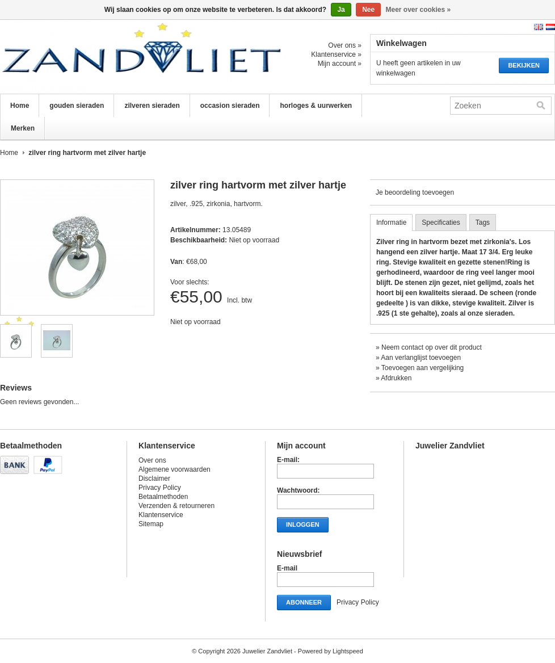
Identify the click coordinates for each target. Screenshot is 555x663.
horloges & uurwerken (316, 106)
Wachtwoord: (298, 490)
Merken (23, 128)
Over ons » (344, 45)
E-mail (287, 568)
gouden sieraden (76, 106)
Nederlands (550, 27)
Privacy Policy (159, 488)
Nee (368, 10)
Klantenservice (160, 515)
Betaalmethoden (163, 497)
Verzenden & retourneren (176, 506)
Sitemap (150, 524)
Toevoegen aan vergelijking (422, 368)
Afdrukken (396, 378)
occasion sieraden (230, 106)
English (538, 27)
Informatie (391, 222)
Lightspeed (348, 651)
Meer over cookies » (418, 10)
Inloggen (302, 524)
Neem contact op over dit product (431, 347)
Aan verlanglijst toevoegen (421, 358)
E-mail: (288, 460)
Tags (483, 222)
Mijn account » (339, 64)
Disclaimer (154, 478)
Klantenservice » (336, 54)
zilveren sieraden (151, 106)
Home (19, 106)
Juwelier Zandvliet (113, 57)
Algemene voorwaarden (174, 469)
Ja (340, 10)
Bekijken (524, 65)
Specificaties (441, 222)
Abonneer (304, 602)
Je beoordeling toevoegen (415, 192)
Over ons (152, 460)
